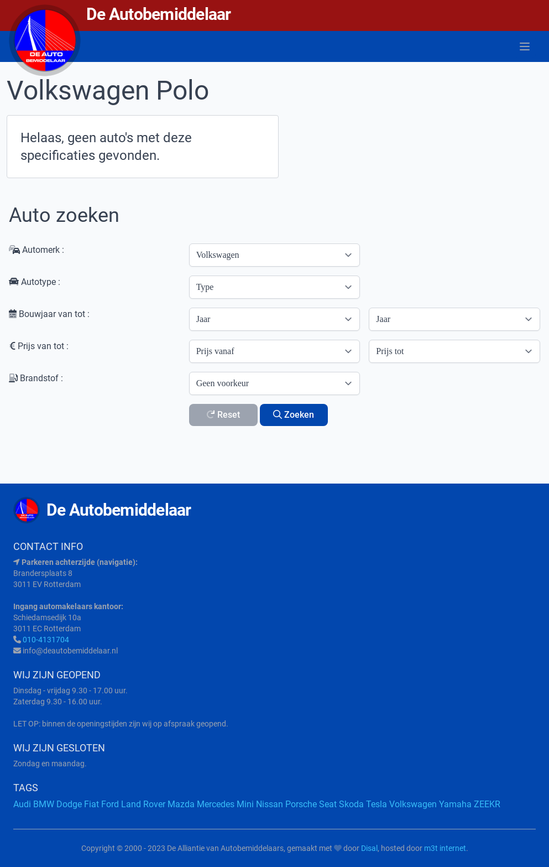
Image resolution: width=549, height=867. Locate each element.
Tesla (376, 804)
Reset (223, 414)
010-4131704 (46, 639)
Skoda (351, 804)
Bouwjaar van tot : (49, 314)
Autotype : (34, 282)
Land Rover (143, 804)
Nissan (269, 804)
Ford (110, 804)
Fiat (91, 804)
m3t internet (445, 848)
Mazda (181, 804)
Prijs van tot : (39, 346)
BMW (43, 804)
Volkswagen (413, 804)
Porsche (301, 804)
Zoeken (293, 414)
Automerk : (36, 250)
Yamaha (455, 804)
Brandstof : (36, 378)
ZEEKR (487, 804)
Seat (328, 804)
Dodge (69, 804)
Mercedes (215, 804)
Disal (369, 848)
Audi (22, 804)
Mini (245, 804)
